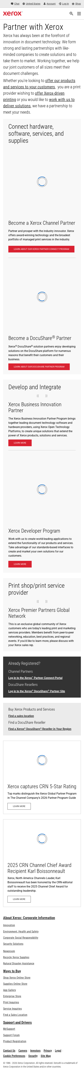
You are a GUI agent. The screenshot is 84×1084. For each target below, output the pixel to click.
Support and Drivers (17, 1022)
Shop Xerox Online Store (16, 977)
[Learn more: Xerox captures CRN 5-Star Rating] (42, 777)
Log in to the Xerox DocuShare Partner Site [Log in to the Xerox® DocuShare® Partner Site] (36, 691)
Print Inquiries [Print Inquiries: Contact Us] (11, 1002)
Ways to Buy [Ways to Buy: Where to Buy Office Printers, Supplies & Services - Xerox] (12, 971)
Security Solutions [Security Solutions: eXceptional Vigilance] (13, 943)
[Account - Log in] (49, 4)
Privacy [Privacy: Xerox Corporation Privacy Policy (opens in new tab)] (48, 1051)
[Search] (71, 14)
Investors (35, 1051)
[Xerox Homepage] (13, 14)
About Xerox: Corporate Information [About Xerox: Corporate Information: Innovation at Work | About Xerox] (29, 918)
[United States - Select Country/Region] (31, 4)
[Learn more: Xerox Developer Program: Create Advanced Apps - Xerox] (20, 564)
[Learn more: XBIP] (20, 443)
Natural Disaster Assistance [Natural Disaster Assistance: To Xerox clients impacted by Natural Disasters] (18, 963)
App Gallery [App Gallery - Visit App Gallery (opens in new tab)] (9, 990)
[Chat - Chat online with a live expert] (15, 4)
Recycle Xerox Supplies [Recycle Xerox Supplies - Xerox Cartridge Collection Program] (16, 957)
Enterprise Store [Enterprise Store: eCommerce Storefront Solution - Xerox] (12, 996)
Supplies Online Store (15, 983)
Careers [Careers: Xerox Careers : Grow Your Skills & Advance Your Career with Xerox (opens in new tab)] (22, 1051)
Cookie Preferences (14, 1056)
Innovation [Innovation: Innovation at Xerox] (9, 925)
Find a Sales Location (15, 1015)
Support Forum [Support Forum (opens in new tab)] (11, 1035)
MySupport (9, 1029)
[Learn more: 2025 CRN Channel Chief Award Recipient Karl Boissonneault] (42, 863)
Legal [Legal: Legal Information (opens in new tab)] (58, 1051)
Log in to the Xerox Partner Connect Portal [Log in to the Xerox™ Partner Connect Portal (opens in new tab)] (35, 678)
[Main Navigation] (79, 14)
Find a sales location (21, 716)
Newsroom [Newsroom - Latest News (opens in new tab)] (9, 951)
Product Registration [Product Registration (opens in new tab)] (14, 1041)
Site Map (46, 1056)
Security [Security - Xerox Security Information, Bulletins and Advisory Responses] (33, 1056)
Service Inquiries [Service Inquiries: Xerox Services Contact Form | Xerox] (12, 1008)
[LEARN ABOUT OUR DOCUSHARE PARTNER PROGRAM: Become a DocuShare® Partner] (39, 366)
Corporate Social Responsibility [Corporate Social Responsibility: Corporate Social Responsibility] (20, 937)
